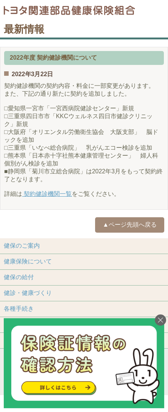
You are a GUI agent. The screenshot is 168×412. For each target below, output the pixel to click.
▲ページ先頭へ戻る (130, 224)
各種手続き (19, 308)
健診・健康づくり (28, 293)
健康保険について (28, 261)
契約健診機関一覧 (47, 194)
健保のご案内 (22, 245)
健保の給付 (19, 277)
